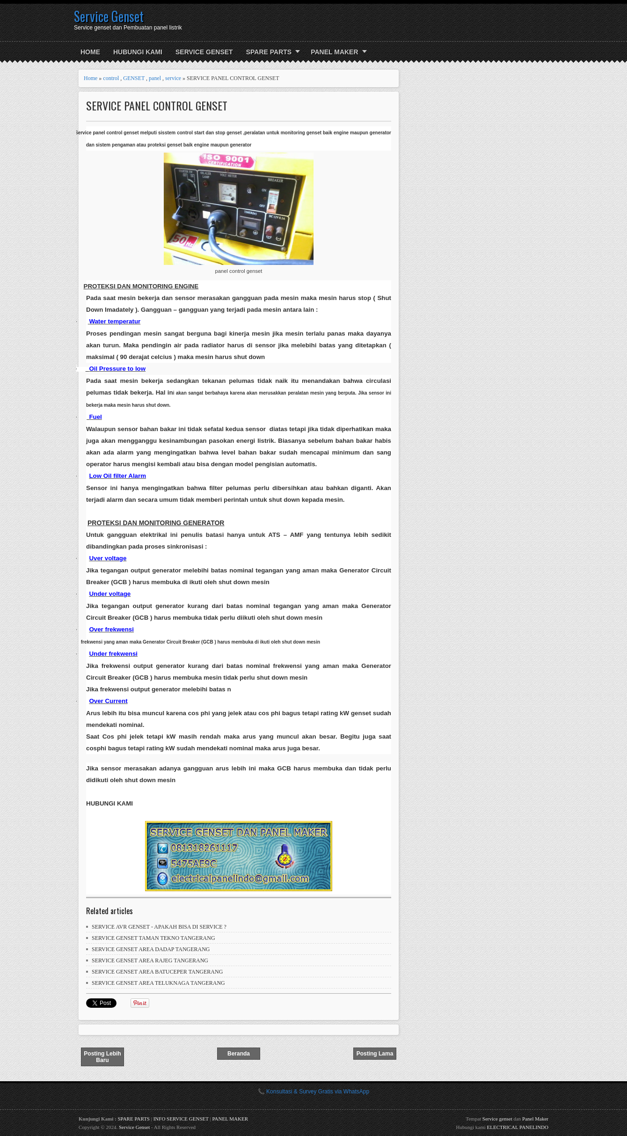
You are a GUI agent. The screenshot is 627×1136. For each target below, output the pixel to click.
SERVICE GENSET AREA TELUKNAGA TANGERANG (158, 983)
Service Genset (109, 16)
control (111, 78)
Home (90, 52)
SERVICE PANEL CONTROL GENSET (156, 105)
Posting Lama (375, 1053)
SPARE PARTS (269, 52)
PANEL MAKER (334, 52)
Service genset (497, 1118)
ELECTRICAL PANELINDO (517, 1127)
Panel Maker (535, 1118)
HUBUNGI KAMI (137, 52)
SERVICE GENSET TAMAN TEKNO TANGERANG (153, 938)
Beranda (238, 1053)
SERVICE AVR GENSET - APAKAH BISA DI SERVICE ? (159, 926)
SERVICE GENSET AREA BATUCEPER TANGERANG (157, 971)
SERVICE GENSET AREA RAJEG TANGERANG (150, 960)
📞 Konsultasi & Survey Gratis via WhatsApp (313, 1091)
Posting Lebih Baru (102, 1056)
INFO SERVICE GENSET (181, 1118)
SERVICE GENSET (204, 52)
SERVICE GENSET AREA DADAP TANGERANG (151, 949)
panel (155, 78)
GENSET (134, 78)
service (173, 78)
